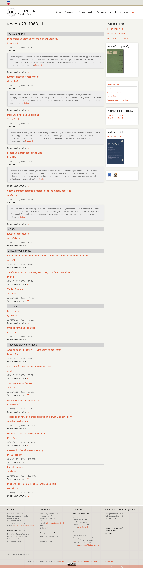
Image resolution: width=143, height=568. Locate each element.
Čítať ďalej (38, 65)
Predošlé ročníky (103, 12)
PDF (28, 72)
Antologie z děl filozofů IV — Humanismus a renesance (34, 350)
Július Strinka (13, 260)
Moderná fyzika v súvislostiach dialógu (26, 433)
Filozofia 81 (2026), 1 (116, 136)
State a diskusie (113, 85)
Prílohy (118, 12)
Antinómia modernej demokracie (23, 400)
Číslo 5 (120, 118)
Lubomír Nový (13, 354)
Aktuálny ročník (85, 12)
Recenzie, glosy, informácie (117, 100)
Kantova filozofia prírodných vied (23, 77)
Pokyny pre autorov (116, 33)
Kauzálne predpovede (18, 234)
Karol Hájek (12, 157)
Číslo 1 (110, 115)
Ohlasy (110, 88)
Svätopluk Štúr (13, 43)
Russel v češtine (15, 467)
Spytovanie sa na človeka (19, 383)
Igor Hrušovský (14, 315)
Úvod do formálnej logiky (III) (21, 328)
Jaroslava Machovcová (17, 421)
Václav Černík (13, 119)
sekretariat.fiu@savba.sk (55, 523)
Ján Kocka (12, 371)
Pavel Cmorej (13, 332)
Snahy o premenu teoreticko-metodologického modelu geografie (39, 191)
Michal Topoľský (14, 455)
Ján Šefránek (13, 471)
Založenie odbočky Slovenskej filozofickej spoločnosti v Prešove (38, 272)
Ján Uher (11, 387)
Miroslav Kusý (13, 404)
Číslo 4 (120, 115)
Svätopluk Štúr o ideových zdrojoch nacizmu (29, 366)
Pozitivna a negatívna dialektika (23, 115)
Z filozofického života (115, 92)
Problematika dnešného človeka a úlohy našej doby (32, 39)
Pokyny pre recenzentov (118, 38)
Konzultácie (111, 96)
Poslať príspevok (115, 28)
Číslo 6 (120, 121)
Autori (127, 12)
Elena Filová (12, 81)
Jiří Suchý (11, 293)
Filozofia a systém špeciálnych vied (24, 153)
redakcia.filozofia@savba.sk (23, 525)
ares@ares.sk (83, 527)
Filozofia (26, 11)
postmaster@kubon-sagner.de (89, 545)
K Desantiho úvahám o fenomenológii (26, 450)
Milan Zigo (12, 277)
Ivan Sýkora (12, 488)
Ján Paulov (12, 195)
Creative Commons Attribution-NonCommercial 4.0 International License (87, 561)
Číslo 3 (110, 121)
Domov (58, 12)
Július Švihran (13, 238)
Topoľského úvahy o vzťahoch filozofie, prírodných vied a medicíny (39, 417)
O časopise (70, 12)
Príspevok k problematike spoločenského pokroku (31, 484)
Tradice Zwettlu (15, 289)
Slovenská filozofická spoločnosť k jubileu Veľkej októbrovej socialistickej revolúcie (48, 255)
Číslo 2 (110, 118)
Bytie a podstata (15, 311)
